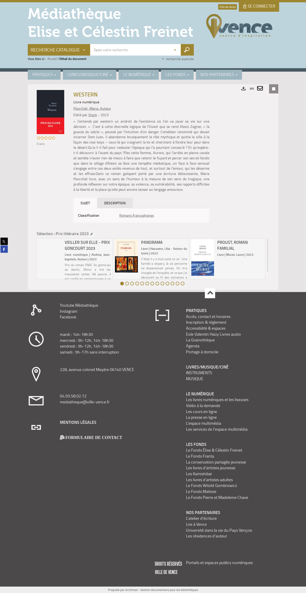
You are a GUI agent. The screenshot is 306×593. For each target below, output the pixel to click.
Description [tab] (115, 202)
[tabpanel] (141, 215)
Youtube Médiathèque (79, 305)
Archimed (131, 590)
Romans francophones (136, 215)
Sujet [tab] (85, 202)
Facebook (68, 317)
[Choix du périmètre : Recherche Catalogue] (59, 50)
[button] (50, 111)
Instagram (68, 311)
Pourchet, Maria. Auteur (92, 108)
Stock (92, 114)
